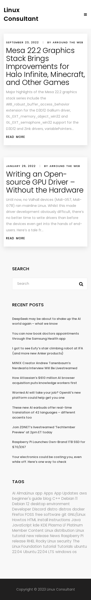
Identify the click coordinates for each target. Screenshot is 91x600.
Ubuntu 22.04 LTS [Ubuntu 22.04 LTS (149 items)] (38, 551)
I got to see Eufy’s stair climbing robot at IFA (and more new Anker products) (47, 351)
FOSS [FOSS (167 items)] (29, 514)
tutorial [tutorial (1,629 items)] (49, 546)
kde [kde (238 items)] (36, 525)
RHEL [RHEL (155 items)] (31, 541)
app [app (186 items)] (38, 493)
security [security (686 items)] (64, 541)
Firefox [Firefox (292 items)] (18, 514)
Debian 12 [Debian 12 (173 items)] (20, 503)
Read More (15, 137)
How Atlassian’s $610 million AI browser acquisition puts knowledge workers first (44, 380)
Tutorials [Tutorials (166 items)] (65, 546)
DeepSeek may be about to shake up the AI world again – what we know (46, 321)
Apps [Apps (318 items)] (48, 493)
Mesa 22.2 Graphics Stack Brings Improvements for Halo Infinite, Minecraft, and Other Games (45, 66)
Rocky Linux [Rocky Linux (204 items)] (46, 541)
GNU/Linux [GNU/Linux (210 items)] (76, 514)
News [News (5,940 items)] (55, 535)
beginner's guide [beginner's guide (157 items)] (27, 498)
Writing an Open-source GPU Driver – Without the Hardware (44, 182)
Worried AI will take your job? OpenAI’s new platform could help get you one (46, 395)
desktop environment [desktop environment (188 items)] (50, 503)
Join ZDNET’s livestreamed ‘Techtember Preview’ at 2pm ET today (43, 430)
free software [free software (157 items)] (47, 514)
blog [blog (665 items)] (47, 498)
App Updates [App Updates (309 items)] (66, 493)
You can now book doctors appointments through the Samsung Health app (45, 336)
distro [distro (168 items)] (52, 509)
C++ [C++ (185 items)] (56, 498)
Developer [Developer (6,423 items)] (21, 509)
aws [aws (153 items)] (83, 493)
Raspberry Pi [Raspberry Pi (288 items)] (72, 535)
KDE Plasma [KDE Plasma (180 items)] (51, 525)
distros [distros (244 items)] (65, 509)
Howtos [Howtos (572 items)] (19, 519)
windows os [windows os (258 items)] (66, 551)
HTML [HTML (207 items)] (31, 519)
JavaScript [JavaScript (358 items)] (22, 525)
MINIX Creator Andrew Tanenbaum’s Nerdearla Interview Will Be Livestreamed (44, 365)
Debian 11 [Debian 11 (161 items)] (69, 498)
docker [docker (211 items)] (78, 509)
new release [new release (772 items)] (37, 535)
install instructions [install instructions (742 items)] (54, 519)
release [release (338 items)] (19, 541)
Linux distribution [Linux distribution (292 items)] (59, 530)
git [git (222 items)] (64, 514)
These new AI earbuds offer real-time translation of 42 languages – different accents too (43, 412)
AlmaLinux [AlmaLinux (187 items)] (25, 493)
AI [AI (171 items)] (13, 493)
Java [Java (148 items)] (76, 519)
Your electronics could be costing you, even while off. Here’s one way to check (47, 459)
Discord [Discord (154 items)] (39, 509)
